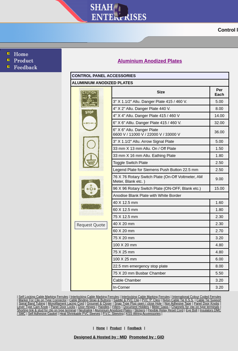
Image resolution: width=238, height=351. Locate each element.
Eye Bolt (191, 310)
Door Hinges (86, 307)
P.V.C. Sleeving (113, 313)
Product (116, 328)
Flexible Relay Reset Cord (165, 310)
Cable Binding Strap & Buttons (90, 300)
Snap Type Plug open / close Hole (138, 303)
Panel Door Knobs (206, 303)
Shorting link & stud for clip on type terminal (46, 310)
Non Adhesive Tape (177, 303)
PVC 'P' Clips (151, 300)
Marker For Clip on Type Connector (43, 300)
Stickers (139, 310)
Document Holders (136, 307)
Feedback (134, 328)
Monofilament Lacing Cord (66, 303)
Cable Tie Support (208, 300)
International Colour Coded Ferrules (196, 296)
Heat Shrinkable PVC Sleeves (80, 313)
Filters (116, 307)
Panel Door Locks (63, 307)
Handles (104, 307)
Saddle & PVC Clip (126, 300)
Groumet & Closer (99, 303)
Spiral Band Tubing (32, 303)
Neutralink (85, 310)
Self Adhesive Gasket (42, 313)
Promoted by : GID (146, 337)
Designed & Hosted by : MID (100, 337)
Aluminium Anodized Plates (113, 310)
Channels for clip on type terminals (195, 307)
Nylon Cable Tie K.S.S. (178, 300)
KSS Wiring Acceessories (143, 313)
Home (100, 328)
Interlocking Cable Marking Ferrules (94, 296)
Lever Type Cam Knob (32, 307)
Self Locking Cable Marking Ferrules (43, 296)
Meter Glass (160, 307)
